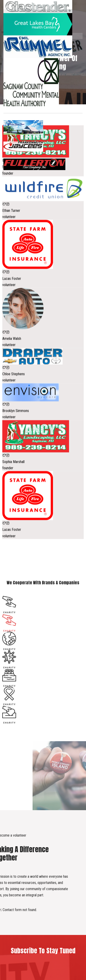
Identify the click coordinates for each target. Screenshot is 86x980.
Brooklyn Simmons (15, 445)
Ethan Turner (11, 245)
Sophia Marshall (13, 201)
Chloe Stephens (13, 408)
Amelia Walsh (11, 373)
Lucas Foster (11, 313)
